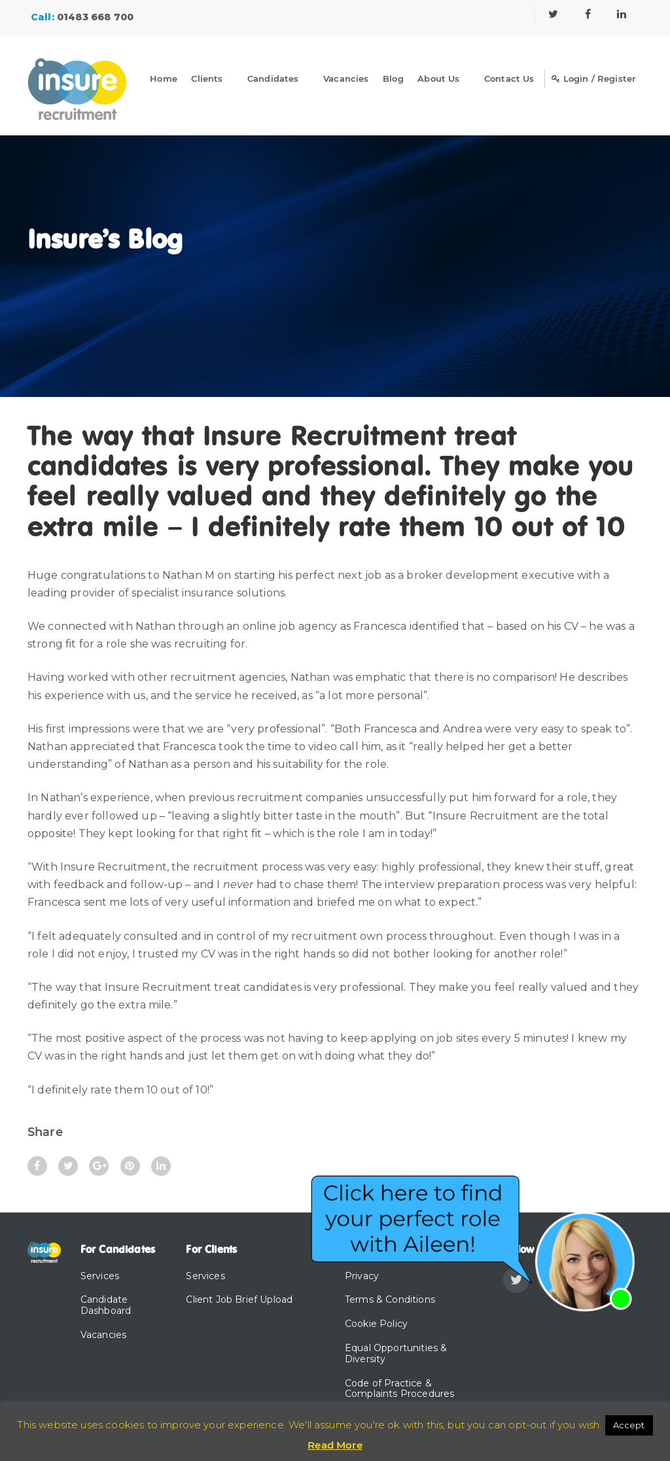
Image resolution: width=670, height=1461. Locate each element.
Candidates (273, 78)
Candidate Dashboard (105, 1305)
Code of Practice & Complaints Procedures (399, 1388)
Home (163, 78)
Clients (206, 78)
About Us (438, 78)
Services (99, 1276)
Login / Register (593, 78)
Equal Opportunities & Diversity (396, 1353)
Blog (393, 78)
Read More (335, 1445)
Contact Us (509, 78)
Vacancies (345, 78)
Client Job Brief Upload (239, 1299)
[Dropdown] (235, 81)
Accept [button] (629, 1425)
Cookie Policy (376, 1324)
